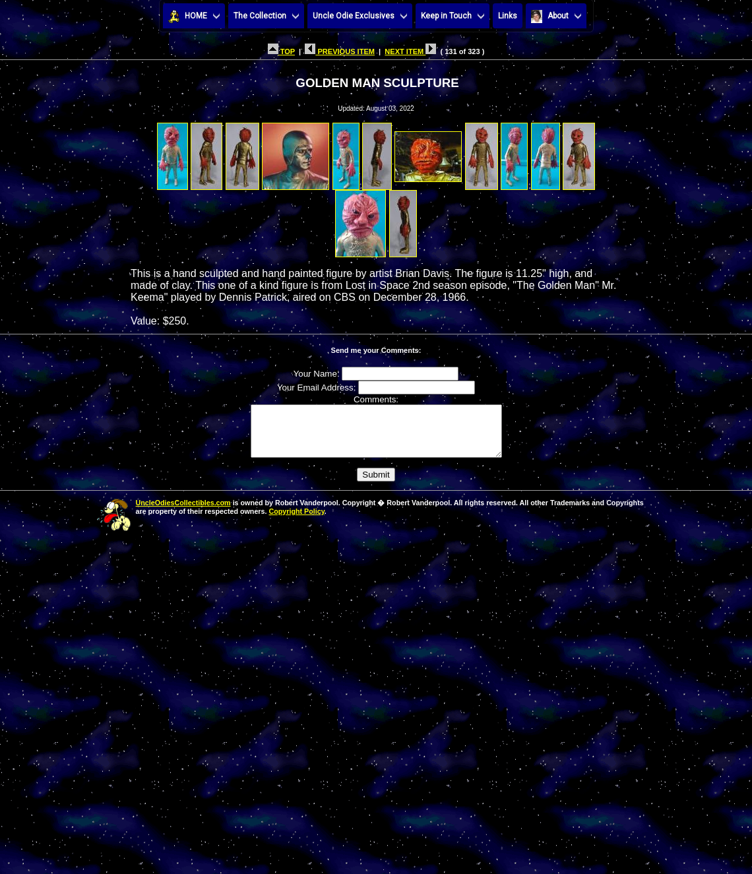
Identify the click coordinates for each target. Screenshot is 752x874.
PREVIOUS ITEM (340, 51)
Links (507, 15)
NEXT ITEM (410, 51)
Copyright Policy (296, 521)
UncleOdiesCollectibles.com (183, 512)
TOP (281, 51)
